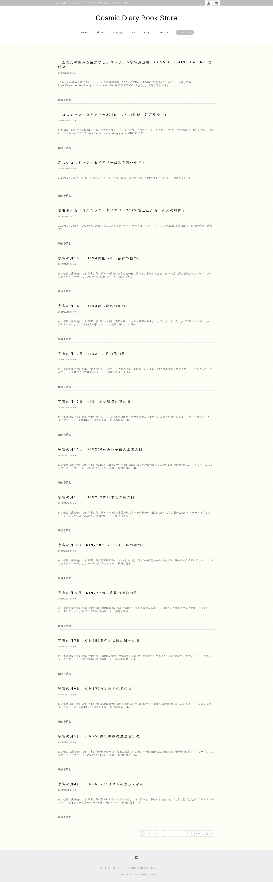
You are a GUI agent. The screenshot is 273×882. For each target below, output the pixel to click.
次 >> (208, 833)
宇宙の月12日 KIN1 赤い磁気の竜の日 (94, 402)
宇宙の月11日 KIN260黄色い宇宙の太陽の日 (100, 449)
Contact (163, 32)
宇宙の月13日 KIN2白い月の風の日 (92, 354)
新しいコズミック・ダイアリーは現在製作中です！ (104, 162)
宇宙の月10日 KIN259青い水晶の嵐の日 (96, 497)
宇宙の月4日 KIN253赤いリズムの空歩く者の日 (103, 784)
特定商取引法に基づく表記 (141, 868)
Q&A (132, 32)
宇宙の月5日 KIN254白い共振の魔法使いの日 (101, 736)
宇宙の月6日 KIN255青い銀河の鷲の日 (95, 688)
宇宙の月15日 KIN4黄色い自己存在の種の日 (100, 258)
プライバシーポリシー (111, 868)
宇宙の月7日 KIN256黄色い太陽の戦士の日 (99, 641)
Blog (147, 32)
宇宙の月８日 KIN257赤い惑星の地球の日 (98, 593)
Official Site (185, 32)
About (100, 32)
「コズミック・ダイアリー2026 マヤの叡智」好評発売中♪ (112, 115)
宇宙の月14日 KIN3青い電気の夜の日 (94, 306)
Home (84, 32)
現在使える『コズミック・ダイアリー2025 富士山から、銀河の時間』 (122, 210)
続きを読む (64, 100)
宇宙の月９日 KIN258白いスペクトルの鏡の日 (102, 545)
